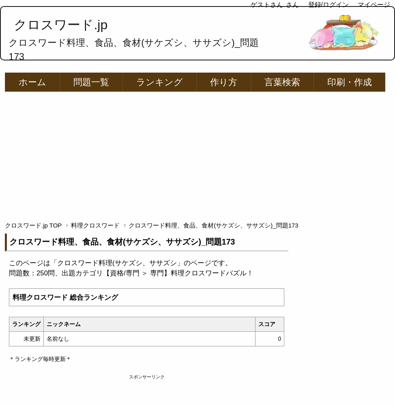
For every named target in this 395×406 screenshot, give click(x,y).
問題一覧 (91, 82)
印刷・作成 (349, 82)
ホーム (32, 82)
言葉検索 (282, 82)
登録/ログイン (328, 4)
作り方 (223, 82)
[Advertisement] (197, 153)
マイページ (374, 4)
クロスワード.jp (60, 24)
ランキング (159, 82)
